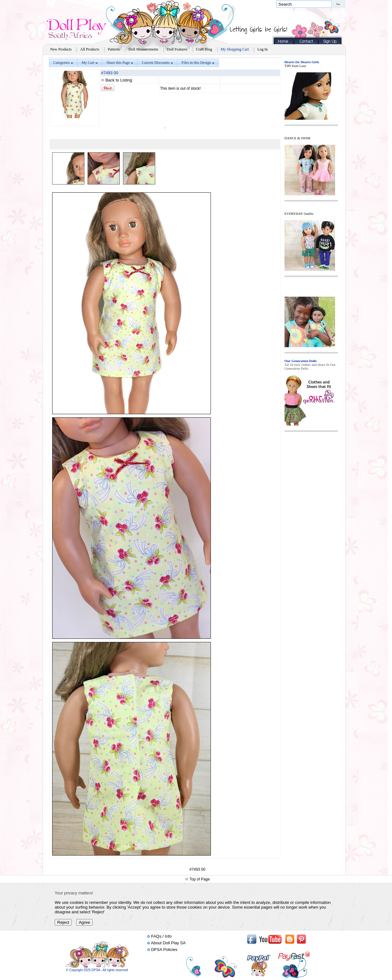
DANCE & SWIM (297, 138)
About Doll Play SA (168, 943)
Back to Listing (118, 80)
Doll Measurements (143, 49)
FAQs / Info (161, 936)
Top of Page (200, 879)
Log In (262, 49)
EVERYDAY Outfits (299, 213)
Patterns (114, 49)
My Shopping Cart (235, 49)
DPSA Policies (164, 949)
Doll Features (177, 49)
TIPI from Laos (295, 66)
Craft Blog (204, 49)
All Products (89, 49)
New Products (61, 49)
